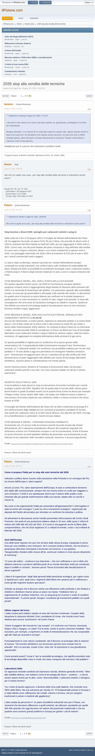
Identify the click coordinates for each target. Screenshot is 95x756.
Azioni (89, 96)
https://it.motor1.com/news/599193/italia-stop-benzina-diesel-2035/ (28, 718)
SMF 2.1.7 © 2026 (7, 750)
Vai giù (5, 96)
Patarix (8, 205)
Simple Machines (21, 750)
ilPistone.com (12, 10)
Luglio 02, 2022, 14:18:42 (13, 109)
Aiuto (71, 750)
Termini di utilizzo (80, 750)
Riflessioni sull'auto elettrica (18, 43)
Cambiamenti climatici (15, 71)
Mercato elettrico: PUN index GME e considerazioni (28, 57)
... (23, 96)
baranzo (8, 104)
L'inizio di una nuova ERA (16, 64)
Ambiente (8, 46)
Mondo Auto (9, 39)
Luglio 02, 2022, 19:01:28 (13, 210)
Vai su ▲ (90, 750)
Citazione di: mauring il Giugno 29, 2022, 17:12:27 (28, 116)
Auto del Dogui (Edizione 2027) (19, 36)
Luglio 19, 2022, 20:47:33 (13, 466)
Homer (8, 164)
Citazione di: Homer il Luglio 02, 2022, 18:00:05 (27, 217)
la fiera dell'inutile (13, 50)
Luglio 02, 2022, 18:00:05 (13, 169)
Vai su (5, 734)
